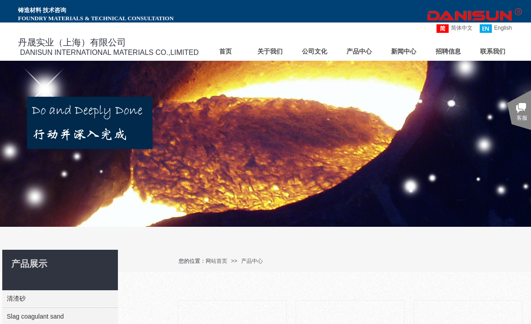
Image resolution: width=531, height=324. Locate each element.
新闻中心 (403, 51)
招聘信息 (448, 51)
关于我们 (270, 51)
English (496, 28)
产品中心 (252, 261)
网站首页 (216, 261)
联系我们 (492, 51)
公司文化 (314, 51)
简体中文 (454, 28)
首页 (225, 51)
